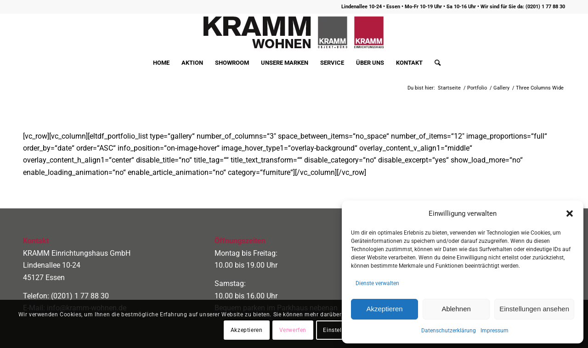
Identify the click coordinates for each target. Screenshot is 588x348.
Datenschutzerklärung (448, 330)
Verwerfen (292, 330)
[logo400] (294, 32)
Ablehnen (455, 309)
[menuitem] (161, 62)
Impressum (495, 330)
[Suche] (435, 62)
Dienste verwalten (377, 283)
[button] (569, 213)
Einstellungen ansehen (534, 309)
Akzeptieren (384, 309)
